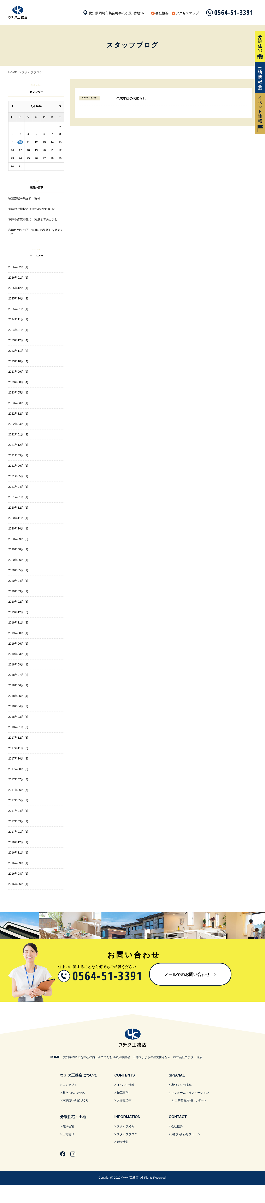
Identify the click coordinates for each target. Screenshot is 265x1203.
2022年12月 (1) (18, 413)
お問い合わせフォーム (185, 1134)
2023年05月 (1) (18, 392)
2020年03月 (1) (18, 591)
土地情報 (68, 1134)
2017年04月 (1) (18, 810)
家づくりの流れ (181, 1084)
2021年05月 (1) (18, 476)
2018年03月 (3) (18, 716)
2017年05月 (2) (18, 800)
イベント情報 (125, 1084)
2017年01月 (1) (18, 831)
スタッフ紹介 (125, 1126)
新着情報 (123, 1141)
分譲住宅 (68, 1126)
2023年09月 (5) (18, 371)
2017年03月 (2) (18, 821)
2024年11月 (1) (18, 319)
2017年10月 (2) (18, 758)
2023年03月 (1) (18, 403)
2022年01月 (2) (18, 434)
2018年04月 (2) (18, 706)
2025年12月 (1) (18, 288)
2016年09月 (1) (18, 863)
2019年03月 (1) (18, 654)
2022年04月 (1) (18, 424)
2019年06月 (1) (18, 643)
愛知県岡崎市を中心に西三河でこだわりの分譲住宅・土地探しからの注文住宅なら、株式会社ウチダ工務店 (126, 1057)
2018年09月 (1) (18, 664)
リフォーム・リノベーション (190, 1092)
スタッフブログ (127, 1134)
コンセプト (70, 1084)
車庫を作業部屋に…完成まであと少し (33, 219)
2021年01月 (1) (18, 497)
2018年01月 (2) (18, 727)
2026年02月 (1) (18, 267)
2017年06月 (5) (18, 790)
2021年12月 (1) (18, 444)
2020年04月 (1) (18, 580)
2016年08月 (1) (18, 873)
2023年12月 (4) (18, 340)
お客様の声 (124, 1100)
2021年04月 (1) (18, 486)
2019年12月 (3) (18, 612)
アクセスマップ (187, 13)
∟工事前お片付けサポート (189, 1100)
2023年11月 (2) (18, 350)
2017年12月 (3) (18, 737)
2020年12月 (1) (18, 507)
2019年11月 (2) (18, 622)
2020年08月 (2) (18, 549)
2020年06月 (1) (18, 560)
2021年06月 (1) (18, 465)
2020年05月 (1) (18, 570)
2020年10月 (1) (18, 528)
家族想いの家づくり (76, 1100)
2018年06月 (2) (18, 685)
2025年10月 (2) (18, 298)
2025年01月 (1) (18, 309)
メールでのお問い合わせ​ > (190, 974)
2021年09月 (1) (18, 455)
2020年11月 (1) (18, 518)
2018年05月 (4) (18, 695)
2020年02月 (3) (18, 601)
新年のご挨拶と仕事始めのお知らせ (31, 209)
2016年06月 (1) (18, 884)
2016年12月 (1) (18, 842)
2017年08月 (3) (18, 769)
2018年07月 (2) (18, 674)
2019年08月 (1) (18, 633)
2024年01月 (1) (18, 329)
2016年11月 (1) (18, 852)
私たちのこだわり (74, 1092)
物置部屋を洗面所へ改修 (24, 198)
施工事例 (123, 1092)
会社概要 (162, 13)
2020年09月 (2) (18, 539)
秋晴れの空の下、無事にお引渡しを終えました (35, 232)
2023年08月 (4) (18, 382)
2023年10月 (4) (18, 361)
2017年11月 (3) (18, 748)
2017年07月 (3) (18, 779)
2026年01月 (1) (18, 277)
